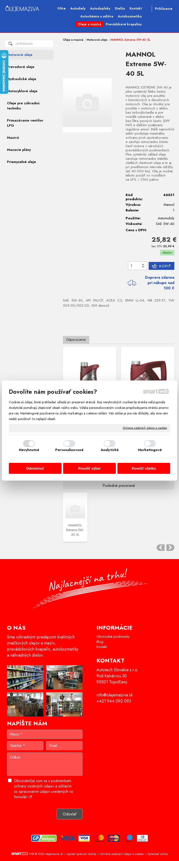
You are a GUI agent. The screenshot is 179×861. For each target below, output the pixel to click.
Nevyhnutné (29, 449)
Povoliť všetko (144, 468)
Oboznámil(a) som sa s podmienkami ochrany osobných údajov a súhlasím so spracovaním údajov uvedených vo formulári (43, 789)
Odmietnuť (35, 468)
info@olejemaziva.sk (114, 695)
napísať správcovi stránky (81, 854)
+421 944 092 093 (113, 701)
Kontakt (101, 646)
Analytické (110, 449)
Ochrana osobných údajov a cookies (145, 428)
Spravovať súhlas (158, 854)
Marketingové (150, 449)
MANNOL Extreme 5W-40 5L (75, 530)
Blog (99, 641)
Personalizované (69, 449)
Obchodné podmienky (113, 636)
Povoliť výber (89, 468)
